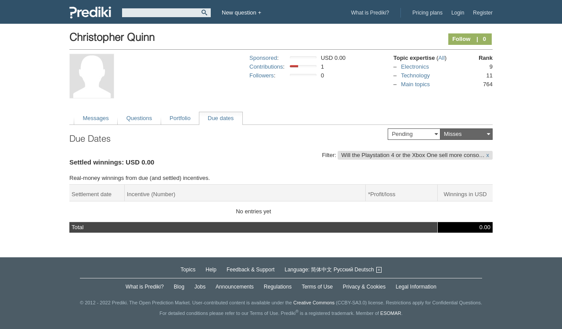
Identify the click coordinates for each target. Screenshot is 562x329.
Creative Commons (314, 302)
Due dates (221, 118)
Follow (461, 39)
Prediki (90, 12)
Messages (96, 118)
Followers (261, 75)
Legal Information (416, 287)
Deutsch (364, 270)
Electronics (415, 66)
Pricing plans (427, 13)
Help (210, 270)
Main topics (415, 84)
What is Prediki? (370, 13)
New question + (241, 12)
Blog (179, 287)
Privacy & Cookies (364, 287)
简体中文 (321, 270)
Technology (415, 75)
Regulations (278, 287)
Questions (139, 118)
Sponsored (263, 58)
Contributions (266, 66)
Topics (187, 270)
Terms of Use (317, 287)
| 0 (481, 39)
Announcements (235, 287)
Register (483, 13)
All (441, 58)
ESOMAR (390, 313)
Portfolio (180, 118)
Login (457, 13)
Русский (343, 270)
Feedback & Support (250, 270)
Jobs (200, 287)
